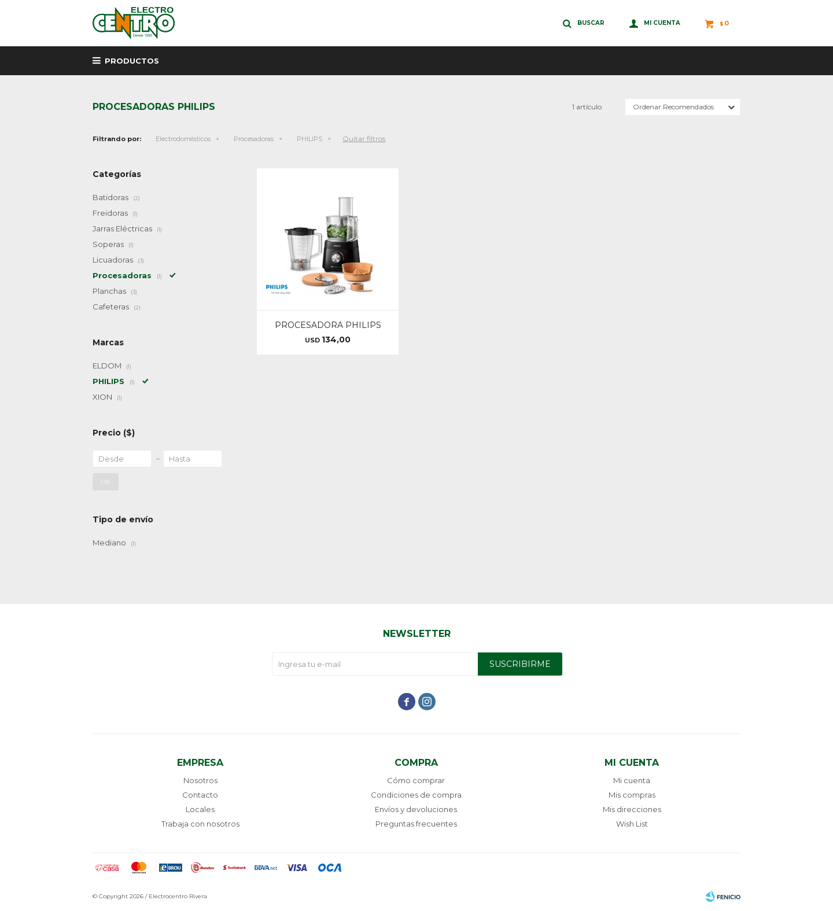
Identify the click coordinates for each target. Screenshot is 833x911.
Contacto (200, 794)
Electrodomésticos (183, 139)
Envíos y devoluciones (416, 809)
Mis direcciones (632, 809)
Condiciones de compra (416, 794)
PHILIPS (309, 139)
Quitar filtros (363, 138)
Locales (200, 809)
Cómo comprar (416, 780)
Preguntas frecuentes (416, 823)
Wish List (632, 823)
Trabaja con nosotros (200, 823)
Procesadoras (254, 139)
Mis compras (632, 794)
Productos (132, 60)
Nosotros (200, 780)
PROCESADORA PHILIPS (328, 325)
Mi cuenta (631, 780)
